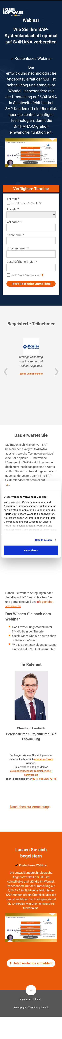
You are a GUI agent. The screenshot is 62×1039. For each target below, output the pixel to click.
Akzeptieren (31, 550)
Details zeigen (43, 540)
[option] (31, 357)
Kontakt (38, 999)
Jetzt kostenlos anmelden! (31, 963)
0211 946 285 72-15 (44, 778)
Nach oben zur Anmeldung (31, 807)
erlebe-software (43, 759)
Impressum (25, 999)
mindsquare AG (40, 1007)
